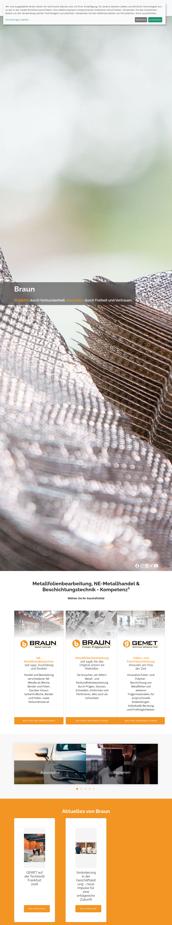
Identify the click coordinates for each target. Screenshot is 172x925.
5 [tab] (94, 789)
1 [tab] (77, 789)
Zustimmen (155, 19)
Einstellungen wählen (17, 19)
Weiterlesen (37, 908)
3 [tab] (86, 789)
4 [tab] (90, 789)
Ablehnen (141, 19)
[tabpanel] (50, 764)
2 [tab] (81, 789)
